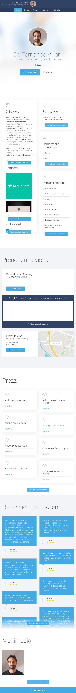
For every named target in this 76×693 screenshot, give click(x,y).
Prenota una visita (42, 72)
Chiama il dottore (15, 288)
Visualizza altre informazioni (19, 162)
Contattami (61, 72)
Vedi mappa (56, 343)
